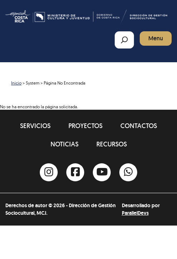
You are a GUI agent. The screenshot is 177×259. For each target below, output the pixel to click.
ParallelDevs (135, 213)
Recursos (111, 144)
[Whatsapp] (128, 172)
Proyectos (85, 126)
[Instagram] (49, 172)
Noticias (64, 144)
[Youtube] (102, 172)
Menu (155, 38)
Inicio (16, 83)
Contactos (138, 126)
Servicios (35, 126)
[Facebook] (75, 172)
